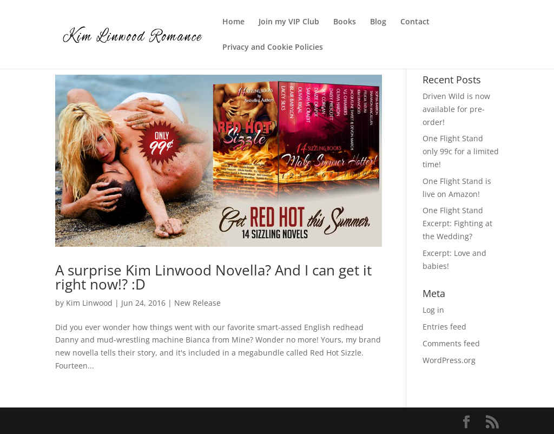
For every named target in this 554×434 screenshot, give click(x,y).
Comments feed (451, 343)
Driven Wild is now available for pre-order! (456, 109)
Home (233, 22)
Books (344, 22)
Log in (433, 310)
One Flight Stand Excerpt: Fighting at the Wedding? (457, 223)
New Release (197, 303)
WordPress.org (449, 360)
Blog (378, 22)
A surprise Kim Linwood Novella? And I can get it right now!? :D (213, 277)
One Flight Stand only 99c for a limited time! (461, 151)
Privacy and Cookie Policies (272, 47)
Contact (415, 22)
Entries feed (444, 326)
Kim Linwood (89, 303)
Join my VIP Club (289, 22)
